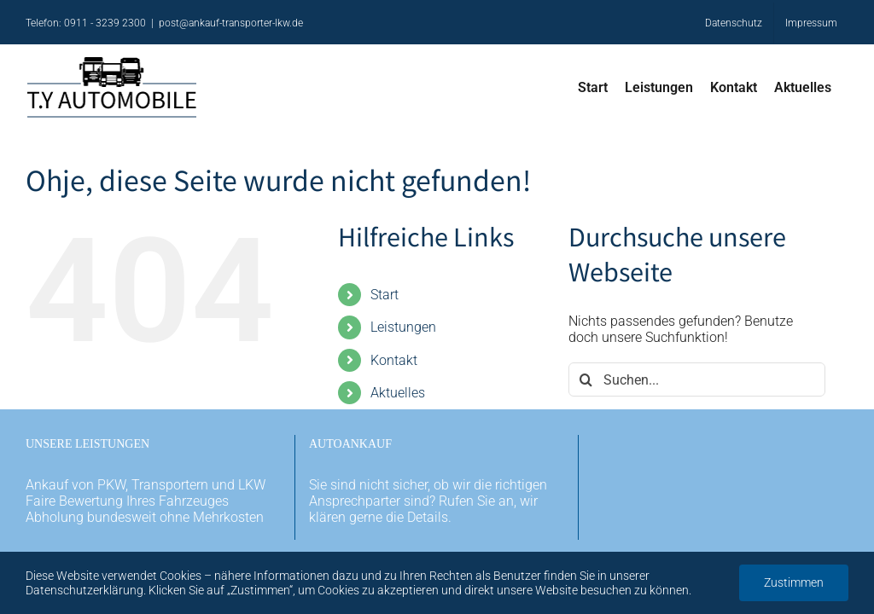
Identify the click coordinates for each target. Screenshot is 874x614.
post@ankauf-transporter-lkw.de (231, 23)
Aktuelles (397, 393)
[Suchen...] (696, 379)
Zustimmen (794, 582)
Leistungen (403, 327)
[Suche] (585, 379)
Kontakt (393, 360)
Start (384, 295)
